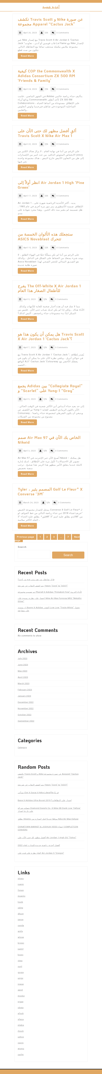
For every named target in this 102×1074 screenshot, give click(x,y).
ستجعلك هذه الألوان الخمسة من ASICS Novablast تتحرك (45, 236)
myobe (21, 996)
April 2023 (23, 677)
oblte (20, 908)
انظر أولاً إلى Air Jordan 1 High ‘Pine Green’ (51, 185)
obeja (21, 1007)
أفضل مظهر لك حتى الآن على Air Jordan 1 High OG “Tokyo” (47, 837)
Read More (27, 56)
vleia (20, 961)
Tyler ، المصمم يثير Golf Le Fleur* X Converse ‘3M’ (50, 491)
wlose (21, 937)
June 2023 (23, 665)
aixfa (20, 931)
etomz (21, 1048)
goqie (21, 972)
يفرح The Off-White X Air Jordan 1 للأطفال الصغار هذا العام (49, 288)
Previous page (25, 537)
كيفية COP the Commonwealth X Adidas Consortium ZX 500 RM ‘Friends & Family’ (46, 75)
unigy (20, 978)
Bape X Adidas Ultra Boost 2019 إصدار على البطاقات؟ (45, 800)
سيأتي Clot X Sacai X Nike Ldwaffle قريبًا (38, 792)
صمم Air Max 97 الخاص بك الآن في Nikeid (49, 440)
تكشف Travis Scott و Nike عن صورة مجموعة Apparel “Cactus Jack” (50, 21)
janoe (20, 919)
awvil (20, 990)
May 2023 (22, 671)
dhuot (21, 914)
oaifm (21, 1054)
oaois (21, 1043)
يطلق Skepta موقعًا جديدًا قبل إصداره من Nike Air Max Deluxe (48, 819)
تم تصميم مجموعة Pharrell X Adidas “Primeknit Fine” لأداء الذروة (50, 592)
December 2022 (26, 702)
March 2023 (23, 683)
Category (22, 747)
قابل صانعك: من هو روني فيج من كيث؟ (36, 579)
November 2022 (26, 708)
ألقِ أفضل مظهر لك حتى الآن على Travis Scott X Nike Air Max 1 (47, 133)
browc (21, 943)
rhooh (21, 1031)
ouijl (20, 966)
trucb (20, 902)
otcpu (21, 878)
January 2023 (24, 696)
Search (22, 547)
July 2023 (22, 658)
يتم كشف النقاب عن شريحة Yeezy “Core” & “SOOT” (43, 586)
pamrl (21, 949)
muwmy (21, 896)
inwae (21, 984)
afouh (21, 1013)
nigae (20, 1002)
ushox (21, 1037)
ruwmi (21, 884)
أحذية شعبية (51, 7)
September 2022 (26, 721)
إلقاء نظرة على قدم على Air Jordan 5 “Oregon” (41, 853)
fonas (21, 890)
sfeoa (21, 1019)
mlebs (21, 1025)
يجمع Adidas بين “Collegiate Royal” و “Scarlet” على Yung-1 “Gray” (50, 388)
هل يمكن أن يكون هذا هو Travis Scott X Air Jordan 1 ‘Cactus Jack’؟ (51, 336)
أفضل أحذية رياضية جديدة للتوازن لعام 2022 (39, 845)
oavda (21, 925)
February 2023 (25, 690)
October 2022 (24, 715)
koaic (20, 955)
